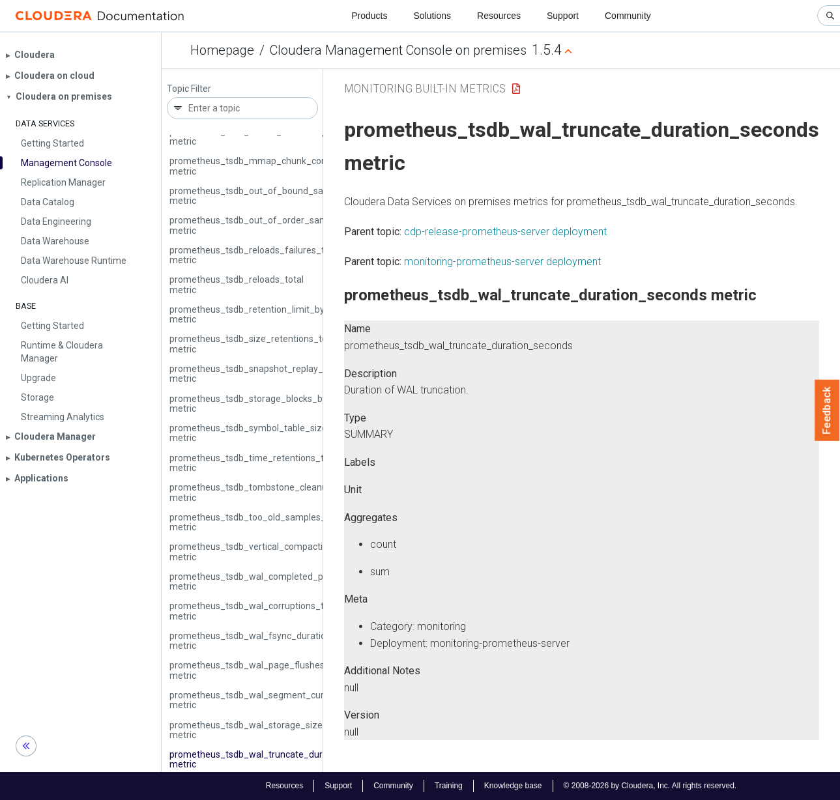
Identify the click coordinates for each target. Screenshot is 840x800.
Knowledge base (513, 785)
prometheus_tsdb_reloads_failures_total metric (254, 255)
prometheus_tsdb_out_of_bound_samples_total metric (271, 196)
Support (563, 15)
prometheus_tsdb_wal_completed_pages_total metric (268, 581)
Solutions (432, 15)
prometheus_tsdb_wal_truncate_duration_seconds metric (276, 759)
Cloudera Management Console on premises (398, 50)
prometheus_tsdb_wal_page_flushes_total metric (259, 670)
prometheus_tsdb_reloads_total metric (236, 284)
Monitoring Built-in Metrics (425, 88)
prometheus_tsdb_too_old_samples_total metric (257, 522)
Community (628, 15)
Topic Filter (189, 89)
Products (369, 15)
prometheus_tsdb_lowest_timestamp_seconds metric (268, 136)
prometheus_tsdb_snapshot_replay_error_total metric (268, 374)
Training (449, 785)
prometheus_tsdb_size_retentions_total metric (253, 344)
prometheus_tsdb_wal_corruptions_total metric (254, 611)
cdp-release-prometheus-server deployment (505, 231)
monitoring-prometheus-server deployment (502, 261)
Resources (499, 15)
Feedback (827, 410)
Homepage (222, 50)
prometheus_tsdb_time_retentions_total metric (254, 463)
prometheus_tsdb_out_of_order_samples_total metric (269, 225)
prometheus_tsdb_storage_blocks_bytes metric (254, 403)
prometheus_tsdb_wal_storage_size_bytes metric (260, 730)
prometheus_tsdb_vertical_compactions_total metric (265, 551)
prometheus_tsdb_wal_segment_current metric (255, 700)
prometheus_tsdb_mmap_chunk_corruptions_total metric (276, 166)
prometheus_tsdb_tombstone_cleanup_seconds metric (270, 492)
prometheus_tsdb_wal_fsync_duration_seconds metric (270, 641)
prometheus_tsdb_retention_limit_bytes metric (253, 314)
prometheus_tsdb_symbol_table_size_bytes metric (262, 433)
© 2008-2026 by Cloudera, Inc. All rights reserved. (650, 785)
